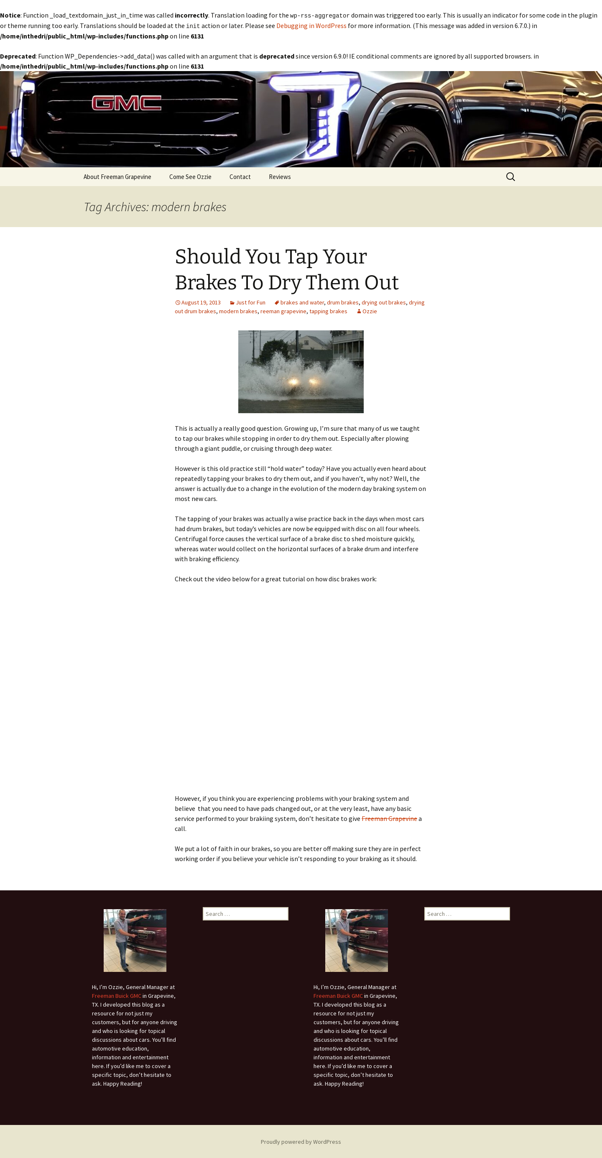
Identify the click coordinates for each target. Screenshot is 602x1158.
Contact (240, 176)
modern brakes (238, 310)
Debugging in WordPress (311, 25)
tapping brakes (328, 310)
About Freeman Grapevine (117, 176)
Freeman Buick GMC (116, 995)
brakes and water (302, 301)
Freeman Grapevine (389, 817)
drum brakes (343, 301)
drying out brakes (384, 301)
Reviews (280, 176)
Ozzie (369, 310)
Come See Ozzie (190, 176)
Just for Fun (250, 301)
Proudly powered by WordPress (301, 1141)
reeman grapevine (283, 310)
